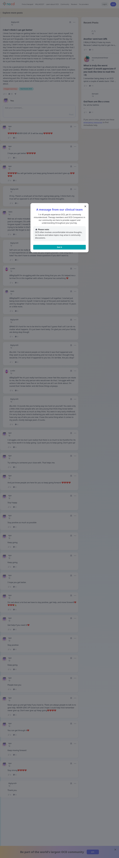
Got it (59, 247)
